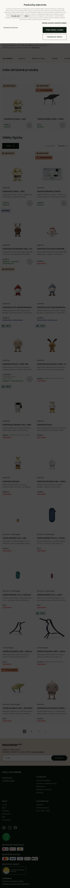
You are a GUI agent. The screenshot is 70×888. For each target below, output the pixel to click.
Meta (26, 16)
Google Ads (15, 16)
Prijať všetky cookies (54, 30)
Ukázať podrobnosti (11, 28)
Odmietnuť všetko (54, 37)
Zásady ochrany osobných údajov (54, 23)
